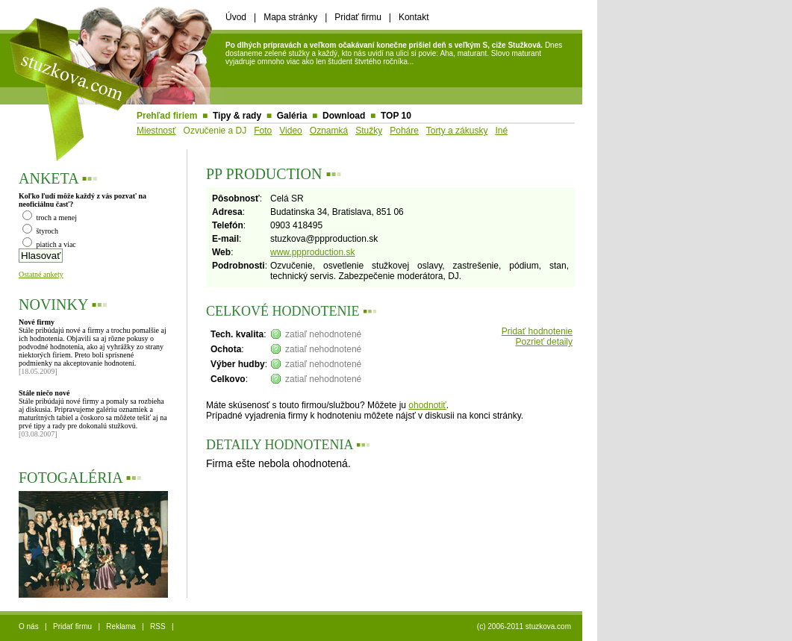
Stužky (368, 130)
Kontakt (414, 17)
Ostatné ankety (41, 274)
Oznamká (329, 130)
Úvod (235, 17)
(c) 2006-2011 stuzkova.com (524, 626)
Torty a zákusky (457, 130)
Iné (501, 130)
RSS (158, 626)
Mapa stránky (290, 17)
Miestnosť (156, 130)
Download (343, 115)
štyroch (40, 231)
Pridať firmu (357, 17)
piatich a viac (49, 244)
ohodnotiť (427, 405)
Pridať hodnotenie (537, 331)
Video (290, 130)
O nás (29, 626)
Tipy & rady (237, 115)
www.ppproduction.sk (312, 252)
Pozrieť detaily (544, 342)
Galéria (292, 115)
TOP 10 (396, 115)
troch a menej (49, 217)
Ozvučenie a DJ (215, 130)
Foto (263, 130)
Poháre (404, 130)
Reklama (120, 626)
